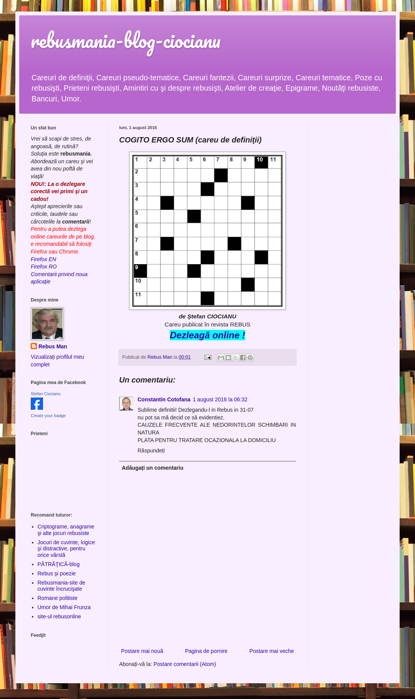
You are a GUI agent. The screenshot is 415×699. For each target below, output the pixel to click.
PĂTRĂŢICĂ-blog (59, 564)
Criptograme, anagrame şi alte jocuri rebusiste (66, 529)
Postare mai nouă (142, 651)
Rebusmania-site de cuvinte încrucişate (62, 586)
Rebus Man (52, 346)
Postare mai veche (271, 651)
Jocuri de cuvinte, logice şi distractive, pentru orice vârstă (66, 548)
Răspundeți (151, 450)
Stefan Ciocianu (46, 393)
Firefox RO (44, 266)
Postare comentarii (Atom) (185, 664)
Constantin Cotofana (164, 399)
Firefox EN (43, 259)
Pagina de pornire (206, 651)
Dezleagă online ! (207, 335)
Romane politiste (58, 598)
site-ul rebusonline (59, 616)
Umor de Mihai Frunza (64, 607)
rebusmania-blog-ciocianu (126, 40)
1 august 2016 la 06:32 (220, 399)
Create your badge (48, 415)
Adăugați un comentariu (152, 468)
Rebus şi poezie (57, 573)
